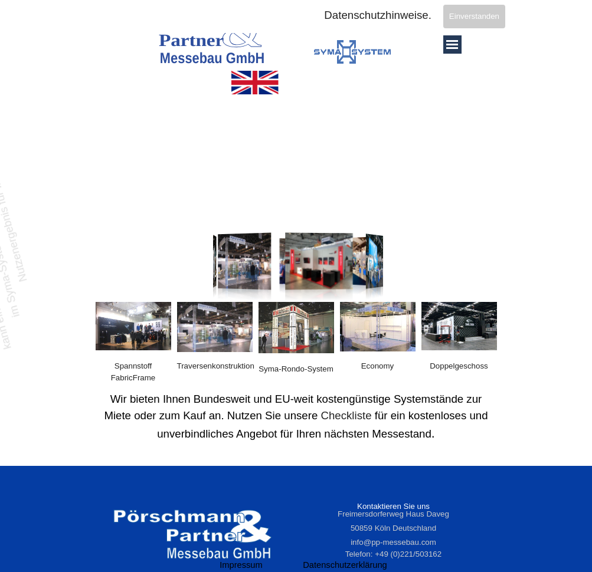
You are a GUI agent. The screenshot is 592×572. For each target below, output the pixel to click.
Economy (377, 365)
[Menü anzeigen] (452, 44)
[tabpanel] (215, 366)
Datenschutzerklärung (345, 565)
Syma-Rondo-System (296, 368)
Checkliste (345, 415)
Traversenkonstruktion (215, 365)
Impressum (241, 565)
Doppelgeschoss (459, 365)
